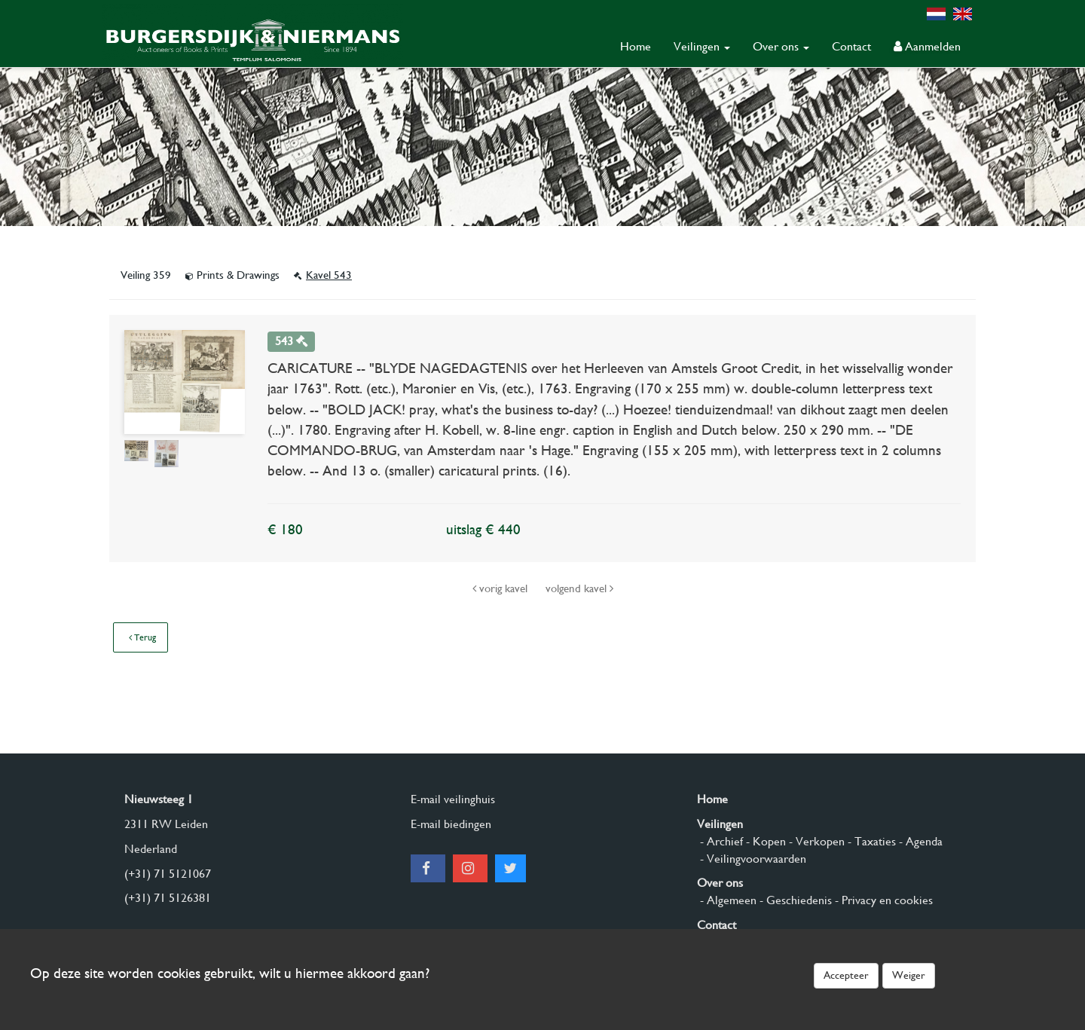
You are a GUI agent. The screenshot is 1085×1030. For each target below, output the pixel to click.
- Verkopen (815, 841)
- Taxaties (870, 841)
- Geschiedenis (794, 900)
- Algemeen (726, 900)
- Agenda (919, 841)
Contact (851, 46)
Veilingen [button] (702, 46)
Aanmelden (927, 46)
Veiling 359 (147, 275)
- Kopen (764, 841)
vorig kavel (501, 588)
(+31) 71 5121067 (167, 873)
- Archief (720, 841)
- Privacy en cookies (882, 900)
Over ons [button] (781, 46)
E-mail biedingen (451, 824)
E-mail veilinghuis (453, 799)
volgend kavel (579, 588)
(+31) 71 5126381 (167, 898)
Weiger (908, 975)
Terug (142, 637)
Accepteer (846, 975)
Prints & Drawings (234, 275)
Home (635, 46)
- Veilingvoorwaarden (751, 858)
